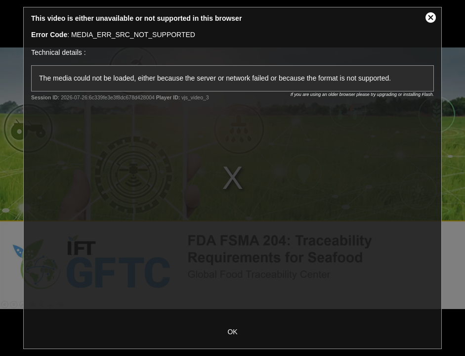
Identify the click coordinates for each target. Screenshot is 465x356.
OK (232, 332)
